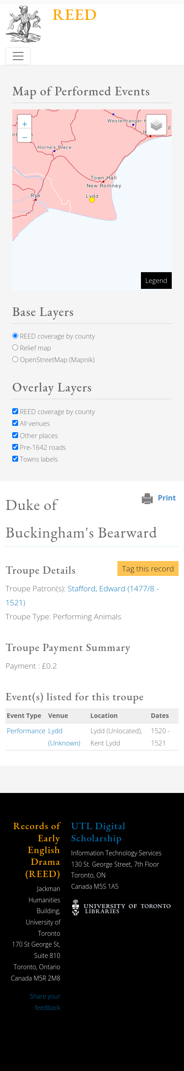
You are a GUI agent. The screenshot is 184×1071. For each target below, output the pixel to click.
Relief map (31, 347)
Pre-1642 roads (39, 447)
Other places (35, 435)
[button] (24, 121)
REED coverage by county (53, 335)
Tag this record (148, 568)
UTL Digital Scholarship (98, 831)
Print (167, 498)
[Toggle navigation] (18, 56)
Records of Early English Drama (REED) (36, 849)
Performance (26, 730)
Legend (156, 280)
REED (75, 14)
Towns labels (35, 458)
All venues (31, 423)
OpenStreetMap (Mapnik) (53, 359)
